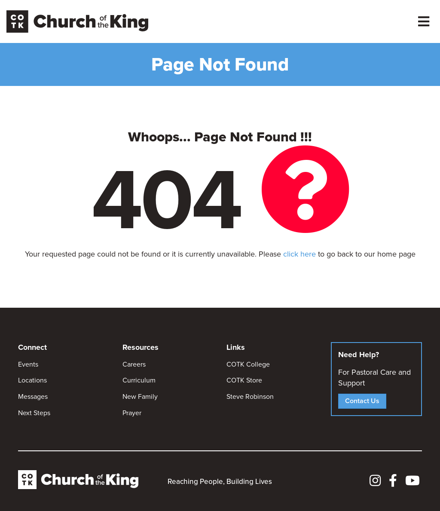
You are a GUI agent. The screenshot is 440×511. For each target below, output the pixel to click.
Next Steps (34, 413)
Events (28, 364)
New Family (140, 396)
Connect (32, 347)
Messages (33, 396)
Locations (32, 380)
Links (235, 347)
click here (299, 254)
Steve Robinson (250, 396)
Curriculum (139, 380)
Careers (134, 364)
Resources (140, 347)
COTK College (248, 364)
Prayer (131, 413)
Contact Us (362, 401)
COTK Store (244, 380)
